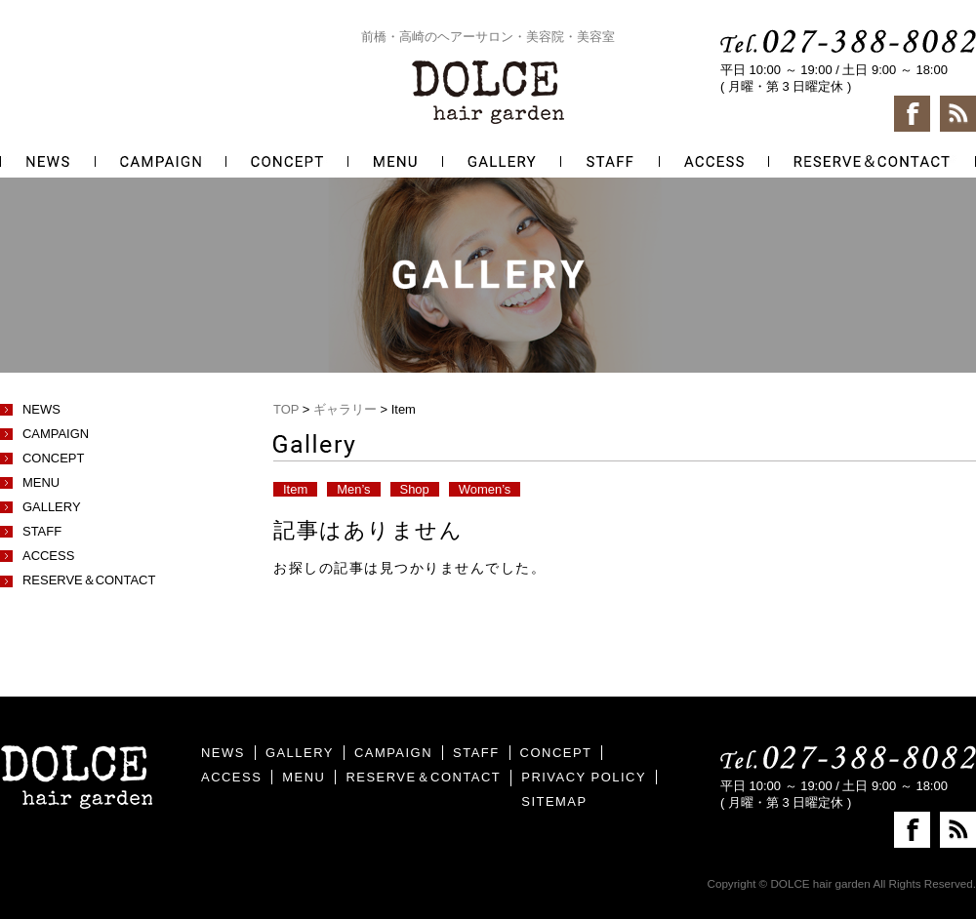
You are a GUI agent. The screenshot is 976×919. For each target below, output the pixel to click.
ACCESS (48, 555)
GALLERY (51, 506)
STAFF (41, 531)
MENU (41, 482)
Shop (414, 489)
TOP (286, 409)
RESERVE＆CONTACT (88, 580)
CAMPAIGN (55, 433)
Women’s (485, 489)
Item (295, 489)
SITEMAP (554, 801)
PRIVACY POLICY (583, 777)
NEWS (41, 409)
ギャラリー (345, 409)
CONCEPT (53, 458)
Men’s (353, 489)
